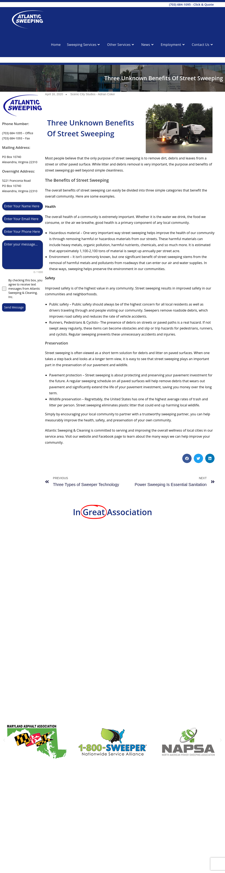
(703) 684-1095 (180, 4)
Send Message (14, 307)
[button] (187, 458)
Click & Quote (203, 4)
